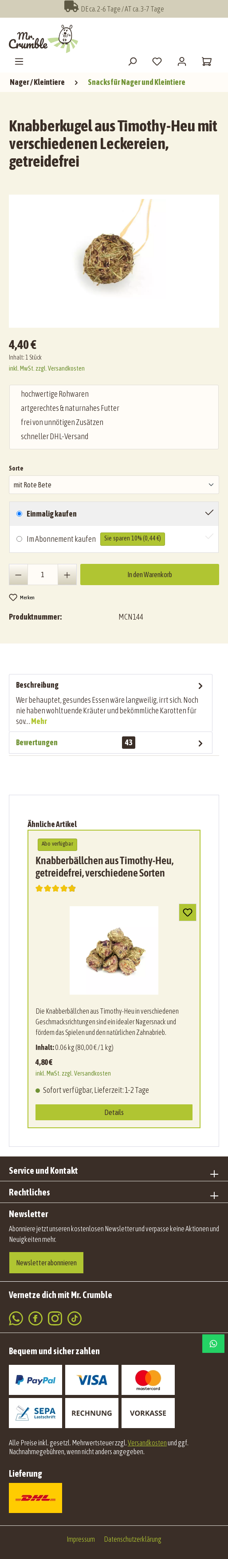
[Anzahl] (43, 574)
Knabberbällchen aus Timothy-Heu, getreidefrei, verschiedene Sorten (104, 866)
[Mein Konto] (182, 61)
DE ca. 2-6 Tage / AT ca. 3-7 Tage (114, 9)
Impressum (81, 1539)
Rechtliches (29, 1192)
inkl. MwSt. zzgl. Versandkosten (47, 368)
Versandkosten (147, 1443)
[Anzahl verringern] (18, 574)
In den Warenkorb (149, 574)
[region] (116, 257)
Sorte (16, 467)
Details (114, 1112)
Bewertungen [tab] (110, 742)
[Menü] (19, 61)
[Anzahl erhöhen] (67, 574)
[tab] (110, 703)
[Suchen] (132, 61)
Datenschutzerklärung (132, 1539)
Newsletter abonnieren (46, 1263)
